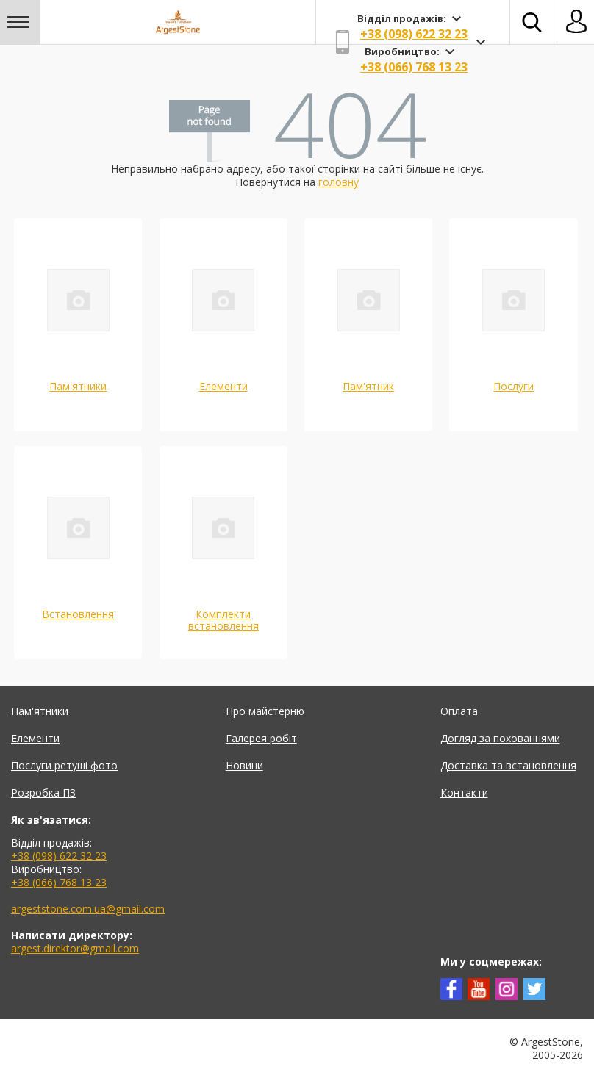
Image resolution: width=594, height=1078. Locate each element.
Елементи (223, 386)
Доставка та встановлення (508, 765)
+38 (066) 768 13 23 (414, 67)
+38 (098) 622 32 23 (414, 34)
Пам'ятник (368, 386)
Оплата (459, 711)
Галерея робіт (261, 738)
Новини (244, 765)
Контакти (464, 792)
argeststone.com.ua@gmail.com (88, 909)
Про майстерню (265, 711)
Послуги (513, 386)
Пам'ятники (78, 386)
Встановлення (78, 614)
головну (338, 182)
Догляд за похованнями (500, 738)
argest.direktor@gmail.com (75, 948)
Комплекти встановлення (223, 620)
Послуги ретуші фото (64, 765)
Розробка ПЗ (43, 792)
